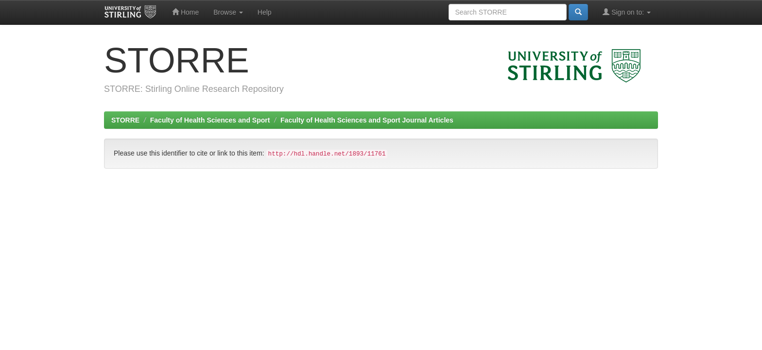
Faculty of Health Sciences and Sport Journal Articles (366, 120)
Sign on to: (627, 12)
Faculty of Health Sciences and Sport (210, 120)
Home (185, 12)
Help (265, 12)
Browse (228, 12)
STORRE (125, 120)
